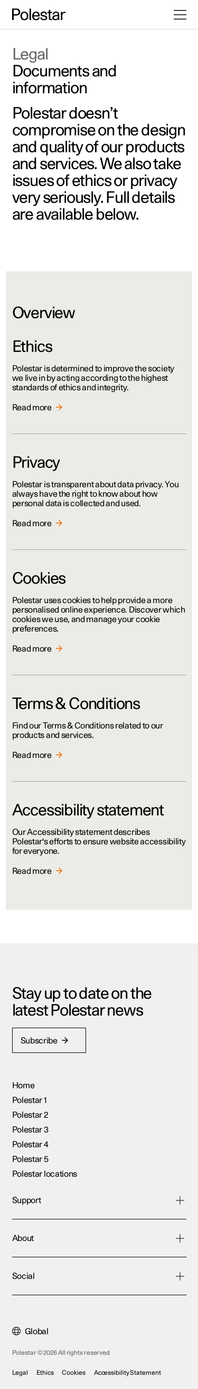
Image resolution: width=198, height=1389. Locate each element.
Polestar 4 (30, 1144)
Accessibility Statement (127, 1373)
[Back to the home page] (38, 15)
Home (23, 1085)
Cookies (73, 1373)
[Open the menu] (180, 14)
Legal (20, 1373)
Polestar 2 (30, 1115)
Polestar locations (45, 1174)
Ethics (44, 1373)
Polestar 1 (29, 1100)
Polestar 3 (30, 1130)
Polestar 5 (30, 1159)
